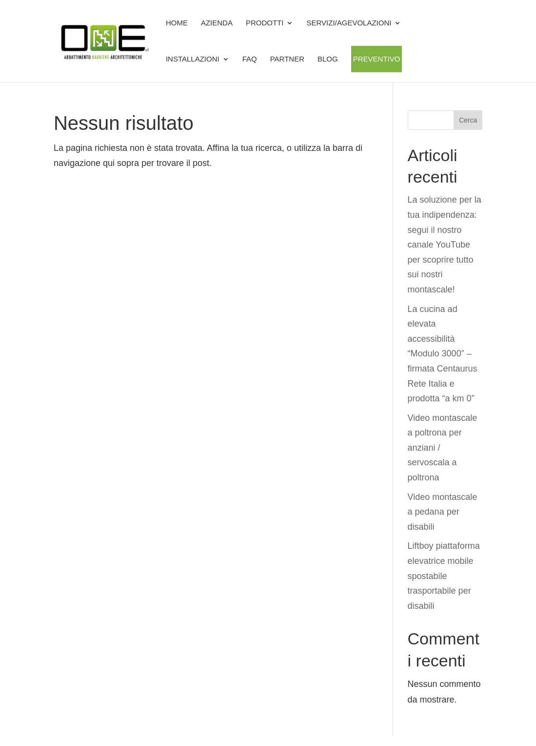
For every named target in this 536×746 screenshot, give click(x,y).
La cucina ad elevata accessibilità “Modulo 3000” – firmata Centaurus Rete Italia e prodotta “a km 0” (442, 354)
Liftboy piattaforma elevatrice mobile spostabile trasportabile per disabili (444, 575)
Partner (287, 59)
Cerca (468, 120)
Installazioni (192, 59)
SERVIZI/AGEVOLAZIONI (348, 23)
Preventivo (376, 59)
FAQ (249, 59)
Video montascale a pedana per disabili (442, 512)
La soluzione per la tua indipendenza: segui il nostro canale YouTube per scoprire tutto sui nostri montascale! (444, 244)
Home (177, 23)
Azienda (217, 23)
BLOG (328, 59)
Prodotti (265, 23)
